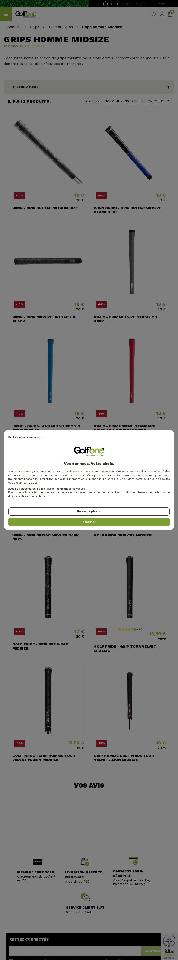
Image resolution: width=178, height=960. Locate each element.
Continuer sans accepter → (26, 437)
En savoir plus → (89, 511)
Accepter (89, 521)
